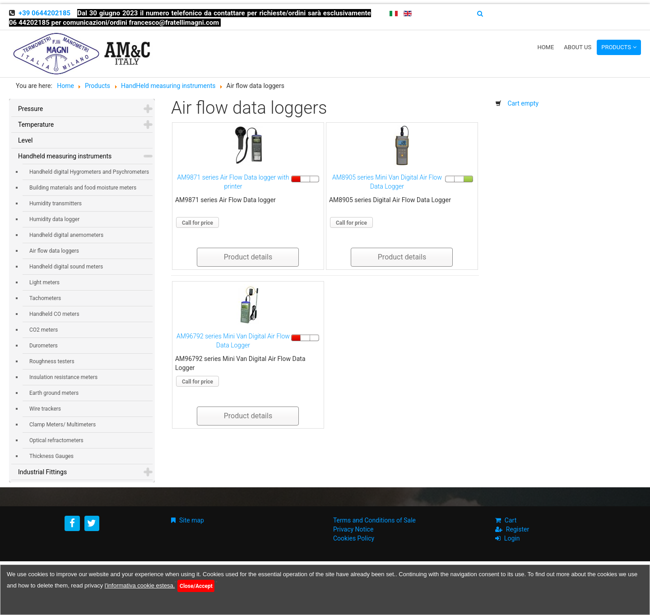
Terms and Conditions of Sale (374, 520)
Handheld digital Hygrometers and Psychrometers (89, 172)
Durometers (43, 345)
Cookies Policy (353, 538)
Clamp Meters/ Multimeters (62, 424)
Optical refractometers (56, 440)
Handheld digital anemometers (66, 235)
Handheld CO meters (54, 314)
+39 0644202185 (44, 13)
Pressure (30, 108)
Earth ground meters (54, 393)
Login (512, 538)
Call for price (197, 223)
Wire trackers (45, 409)
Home (545, 47)
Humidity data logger (54, 219)
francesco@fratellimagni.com (174, 22)
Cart (510, 520)
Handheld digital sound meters (66, 267)
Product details (248, 257)
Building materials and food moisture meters (82, 188)
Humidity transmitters (55, 203)
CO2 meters (43, 330)
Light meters (44, 282)
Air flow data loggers (54, 251)
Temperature (36, 124)
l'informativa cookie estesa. (140, 585)
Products (616, 47)
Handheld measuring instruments (64, 156)
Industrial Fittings (42, 472)
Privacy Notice (353, 529)
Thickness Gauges (51, 456)
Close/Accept (196, 586)
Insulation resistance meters (63, 377)
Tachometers (45, 298)
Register (517, 529)
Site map (191, 520)
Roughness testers (51, 361)
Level (25, 140)
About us (577, 47)
